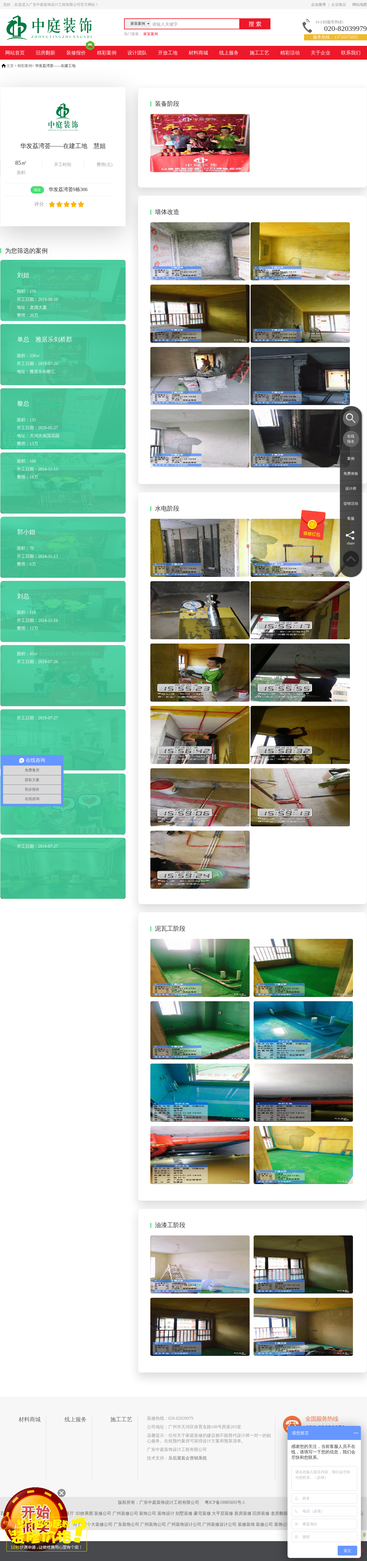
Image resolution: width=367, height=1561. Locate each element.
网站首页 (15, 52)
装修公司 (102, 1513)
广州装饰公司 (153, 1524)
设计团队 (137, 52)
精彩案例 (106, 52)
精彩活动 (290, 52)
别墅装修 (184, 1513)
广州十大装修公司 (95, 1524)
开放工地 (168, 52)
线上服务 (229, 52)
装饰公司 (147, 1513)
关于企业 (320, 52)
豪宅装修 (202, 1513)
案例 (350, 458)
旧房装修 (261, 1513)
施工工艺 (259, 52)
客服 (350, 518)
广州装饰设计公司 (184, 1524)
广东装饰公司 (126, 1524)
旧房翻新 (45, 52)
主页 (10, 66)
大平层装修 (222, 1513)
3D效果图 (84, 1513)
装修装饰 (246, 1524)
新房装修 (242, 1513)
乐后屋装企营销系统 (187, 1458)
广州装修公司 (125, 1513)
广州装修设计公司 (219, 1524)
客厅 (69, 1513)
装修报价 (76, 52)
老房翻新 (279, 1513)
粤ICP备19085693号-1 (225, 1502)
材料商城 (198, 52)
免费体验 (350, 473)
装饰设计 (165, 1513)
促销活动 (350, 503)
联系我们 (351, 52)
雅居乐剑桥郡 (53, 339)
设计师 (350, 488)
